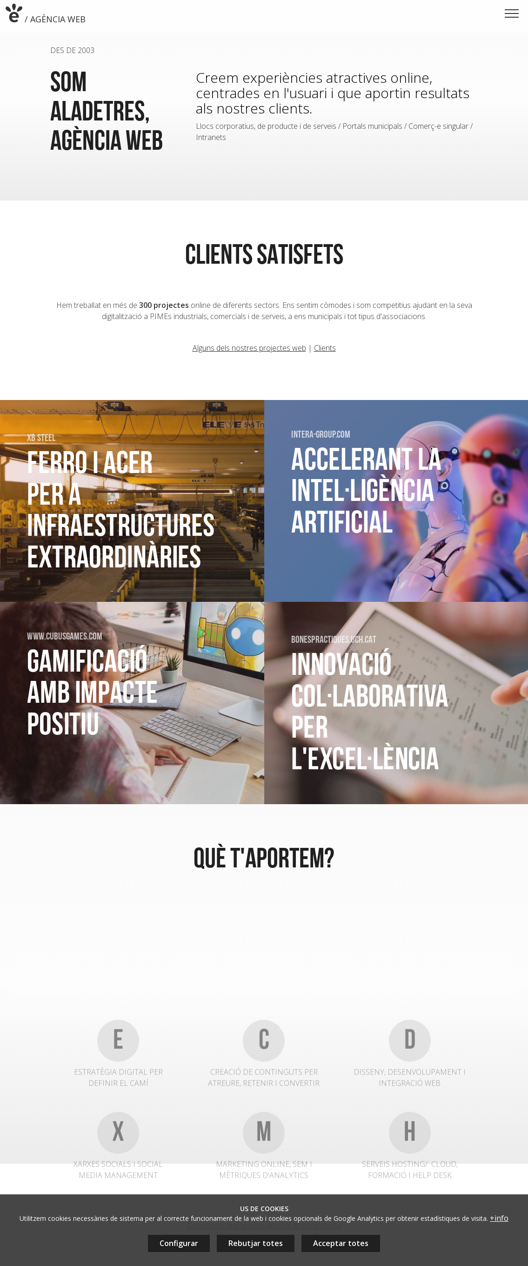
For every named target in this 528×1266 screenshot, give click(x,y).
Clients (325, 351)
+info (499, 1218)
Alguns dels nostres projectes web (249, 351)
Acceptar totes (340, 1243)
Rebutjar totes (255, 1243)
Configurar (179, 1243)
